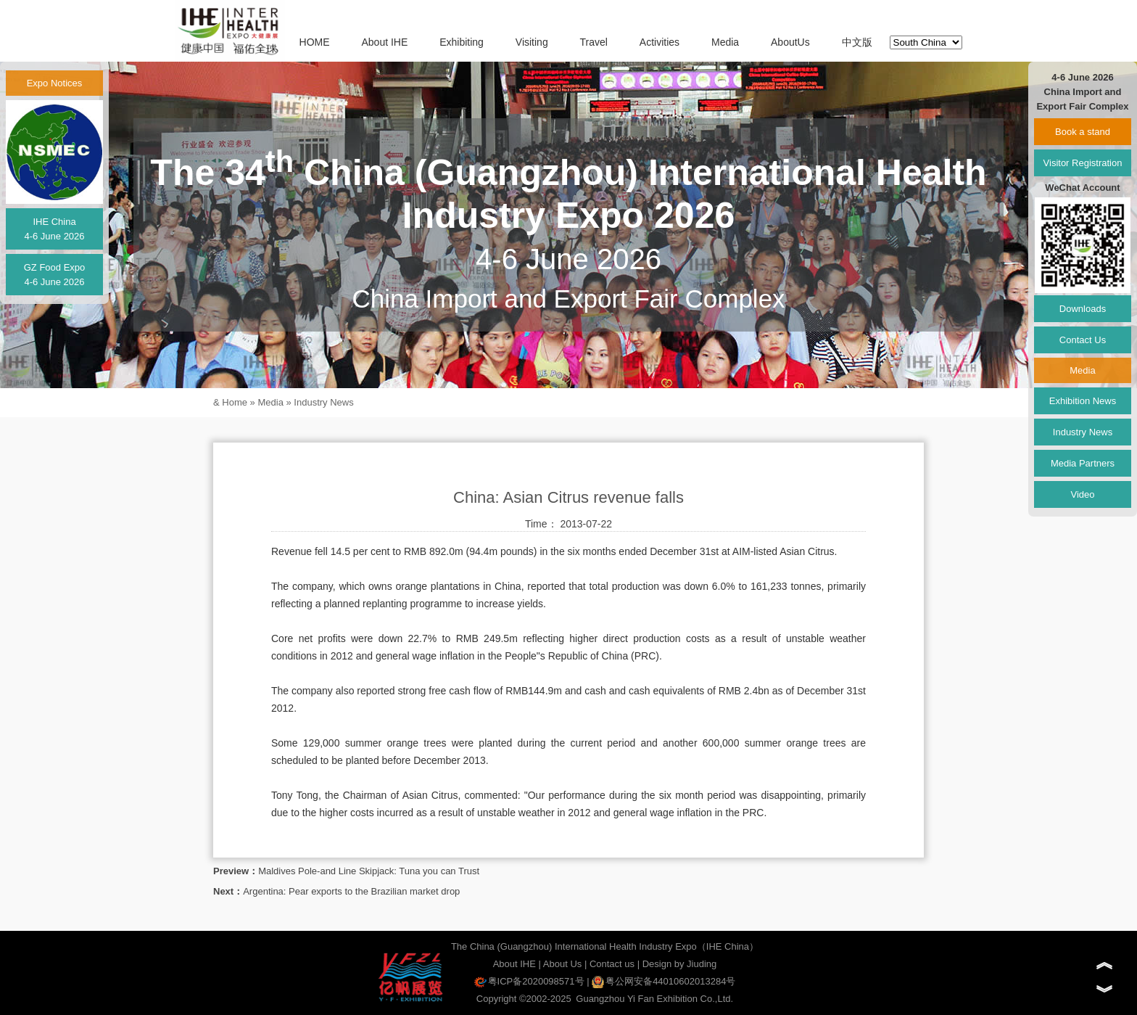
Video (1082, 494)
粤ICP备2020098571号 (529, 981)
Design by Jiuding (679, 963)
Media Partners (1083, 463)
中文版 (857, 42)
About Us (562, 963)
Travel (594, 42)
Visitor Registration (1082, 162)
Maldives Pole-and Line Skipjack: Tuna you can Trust (368, 871)
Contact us (612, 963)
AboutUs (790, 42)
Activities (659, 42)
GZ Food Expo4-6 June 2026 (55, 274)
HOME (314, 42)
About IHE (384, 42)
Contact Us (1082, 339)
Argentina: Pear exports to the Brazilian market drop (351, 891)
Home (234, 402)
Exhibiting (461, 42)
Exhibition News (1083, 400)
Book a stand (1082, 131)
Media (725, 42)
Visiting (532, 42)
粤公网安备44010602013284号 (663, 981)
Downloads (1082, 308)
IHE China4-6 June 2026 (54, 229)
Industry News (323, 402)
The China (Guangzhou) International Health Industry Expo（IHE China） (604, 946)
